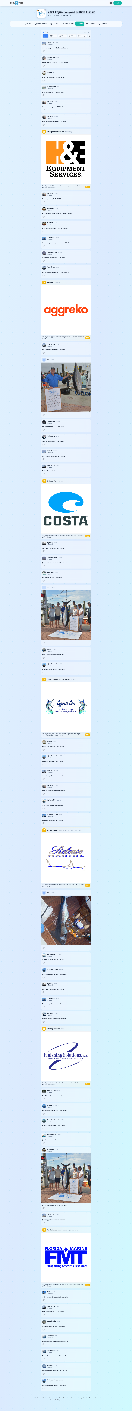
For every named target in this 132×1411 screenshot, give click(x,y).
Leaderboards (41, 24)
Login (118, 3)
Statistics (102, 24)
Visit (87, 187)
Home (28, 24)
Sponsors (90, 24)
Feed (80, 24)
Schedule (54, 24)
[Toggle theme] (111, 3)
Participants (68, 24)
